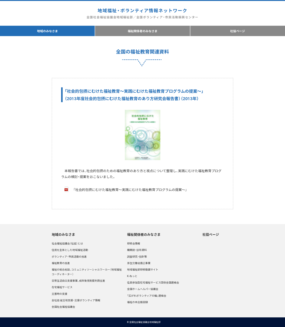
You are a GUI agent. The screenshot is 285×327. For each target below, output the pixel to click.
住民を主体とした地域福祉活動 (70, 250)
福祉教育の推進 (61, 263)
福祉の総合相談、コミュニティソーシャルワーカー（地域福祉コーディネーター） (87, 272)
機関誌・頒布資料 (137, 250)
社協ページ (237, 31)
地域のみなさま (47, 31)
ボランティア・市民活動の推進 (69, 256)
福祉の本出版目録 (137, 302)
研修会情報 (133, 243)
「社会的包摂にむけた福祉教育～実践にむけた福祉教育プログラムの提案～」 (130, 189)
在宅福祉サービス (62, 287)
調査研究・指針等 (137, 256)
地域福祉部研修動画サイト (142, 269)
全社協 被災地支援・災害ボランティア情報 (76, 300)
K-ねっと (132, 276)
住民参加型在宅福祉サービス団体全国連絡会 (153, 282)
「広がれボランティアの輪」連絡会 (146, 295)
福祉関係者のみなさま (142, 31)
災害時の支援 (59, 294)
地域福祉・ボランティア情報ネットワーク (142, 13)
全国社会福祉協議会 (63, 306)
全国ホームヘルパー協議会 (142, 289)
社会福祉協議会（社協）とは (67, 243)
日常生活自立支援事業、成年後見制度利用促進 (78, 280)
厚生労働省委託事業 (138, 263)
